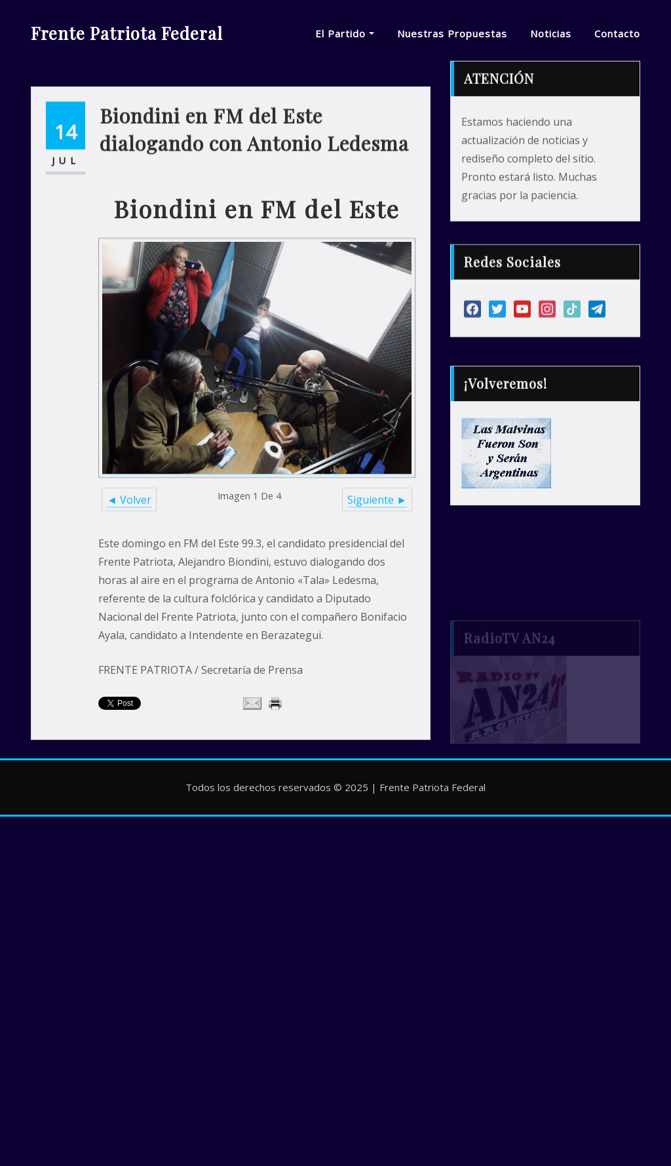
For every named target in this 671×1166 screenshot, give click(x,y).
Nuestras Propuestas (452, 33)
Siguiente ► (377, 564)
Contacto (617, 33)
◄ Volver (129, 564)
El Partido (344, 33)
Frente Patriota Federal (127, 33)
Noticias (550, 33)
